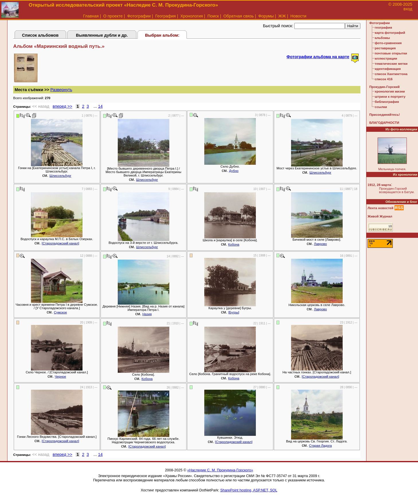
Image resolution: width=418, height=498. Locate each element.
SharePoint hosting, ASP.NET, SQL (248, 490)
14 (100, 106)
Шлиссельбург (61, 175)
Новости (299, 16)
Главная (91, 16)
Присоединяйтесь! (384, 114)
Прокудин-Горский (384, 87)
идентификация (388, 68)
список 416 (384, 79)
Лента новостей (380, 208)
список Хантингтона (391, 74)
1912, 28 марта (379, 185)
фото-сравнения (388, 43)
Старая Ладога (320, 445)
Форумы (266, 16)
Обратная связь (238, 16)
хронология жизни (390, 91)
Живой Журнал (380, 216)
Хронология (191, 16)
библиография (387, 101)
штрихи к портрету (390, 96)
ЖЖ (282, 16)
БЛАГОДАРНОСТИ (384, 122)
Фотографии (139, 16)
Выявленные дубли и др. (102, 35)
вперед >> (62, 106)
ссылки (381, 107)
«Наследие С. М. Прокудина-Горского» (220, 470)
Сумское (60, 312)
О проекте (113, 16)
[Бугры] (233, 312)
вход (407, 9)
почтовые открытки (391, 53)
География (165, 16)
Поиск (213, 16)
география (383, 27)
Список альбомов (40, 35)
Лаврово (320, 244)
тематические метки (391, 63)
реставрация (385, 48)
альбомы (382, 38)
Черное (60, 376)
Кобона (233, 244)
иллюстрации (386, 58)
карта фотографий (390, 32)
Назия (147, 314)
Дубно (233, 170)
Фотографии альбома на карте (317, 56)
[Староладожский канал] (60, 243)
